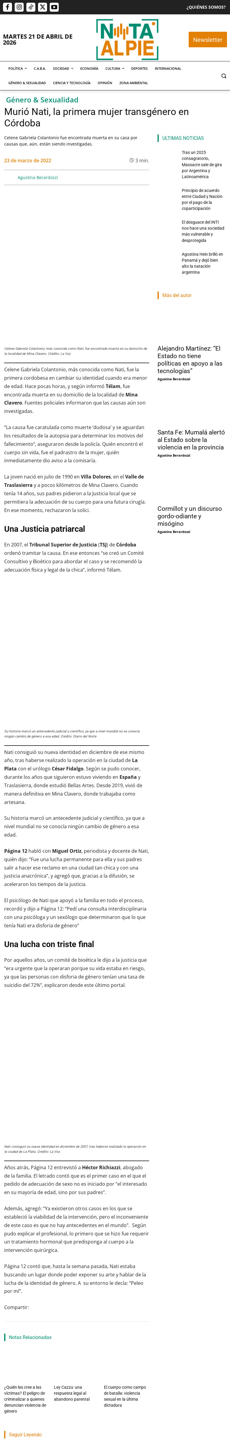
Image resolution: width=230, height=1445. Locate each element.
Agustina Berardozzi (38, 177)
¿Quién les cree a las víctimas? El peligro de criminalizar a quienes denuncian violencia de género (22, 1218)
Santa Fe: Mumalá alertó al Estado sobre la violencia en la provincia (191, 403)
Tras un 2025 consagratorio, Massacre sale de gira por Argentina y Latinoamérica (24, 1309)
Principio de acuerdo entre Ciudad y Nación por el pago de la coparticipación (76, 1313)
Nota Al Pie (13, 1335)
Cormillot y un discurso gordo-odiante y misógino (190, 479)
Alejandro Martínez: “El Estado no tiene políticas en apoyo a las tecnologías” (190, 323)
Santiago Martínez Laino (129, 1335)
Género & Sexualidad (42, 99)
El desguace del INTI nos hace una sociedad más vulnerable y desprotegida (128, 1309)
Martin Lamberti (70, 1343)
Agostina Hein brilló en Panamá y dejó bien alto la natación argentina (203, 231)
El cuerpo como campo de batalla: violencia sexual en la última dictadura (126, 1213)
